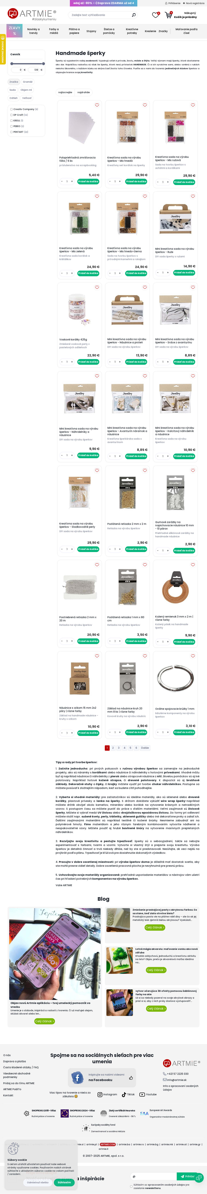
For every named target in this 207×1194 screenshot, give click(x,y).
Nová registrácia (195, 3)
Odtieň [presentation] (13, 98)
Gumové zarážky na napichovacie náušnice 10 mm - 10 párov (174, 525)
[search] (134, 16)
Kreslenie (150, 31)
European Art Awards (161, 1110)
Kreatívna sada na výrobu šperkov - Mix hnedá (124, 159)
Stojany (91, 31)
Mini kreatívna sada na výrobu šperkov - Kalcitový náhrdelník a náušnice (174, 431)
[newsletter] (188, 1176)
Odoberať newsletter (78, 1176)
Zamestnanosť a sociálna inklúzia (108, 1131)
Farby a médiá (54, 31)
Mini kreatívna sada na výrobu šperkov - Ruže (174, 250)
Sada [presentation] (13, 90)
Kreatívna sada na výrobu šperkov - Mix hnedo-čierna (124, 250)
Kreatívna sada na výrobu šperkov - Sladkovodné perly (77, 525)
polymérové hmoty (69, 824)
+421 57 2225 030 (178, 1074)
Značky (163, 31)
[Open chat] (199, 1178)
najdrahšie (83, 92)
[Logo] (32, 14)
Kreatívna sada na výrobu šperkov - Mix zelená (76, 250)
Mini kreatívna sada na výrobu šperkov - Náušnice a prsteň (126, 341)
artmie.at (181, 1144)
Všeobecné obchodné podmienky (16, 1075)
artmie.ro (138, 1144)
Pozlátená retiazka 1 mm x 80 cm (125, 619)
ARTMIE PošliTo (12, 1089)
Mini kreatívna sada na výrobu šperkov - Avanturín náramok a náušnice (127, 431)
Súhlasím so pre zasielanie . (161, 1186)
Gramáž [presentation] (28, 81)
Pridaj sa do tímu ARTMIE (18, 1083)
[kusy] (67, 181)
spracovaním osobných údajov (166, 1184)
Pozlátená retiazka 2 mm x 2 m (126, 524)
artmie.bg (152, 1144)
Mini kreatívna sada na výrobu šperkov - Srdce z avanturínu (174, 341)
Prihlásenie (174, 3)
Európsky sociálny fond (103, 1124)
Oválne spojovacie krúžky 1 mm (174, 709)
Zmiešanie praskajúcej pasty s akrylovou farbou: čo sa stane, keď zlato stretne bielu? (165, 911)
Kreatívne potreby (132, 31)
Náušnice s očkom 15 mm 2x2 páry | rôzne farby (77, 709)
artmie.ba (124, 1144)
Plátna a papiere (74, 31)
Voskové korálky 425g (73, 339)
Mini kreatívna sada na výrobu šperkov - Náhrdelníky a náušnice (78, 432)
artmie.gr (195, 1144)
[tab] (14, 82)
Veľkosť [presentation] (26, 98)
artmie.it (103, 1149)
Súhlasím (64, 1182)
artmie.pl (91, 1144)
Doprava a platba (14, 1061)
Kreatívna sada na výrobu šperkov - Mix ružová (172, 158)
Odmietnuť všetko (38, 1182)
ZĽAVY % (14, 30)
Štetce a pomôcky (109, 31)
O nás (7, 1055)
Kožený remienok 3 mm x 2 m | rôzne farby (174, 618)
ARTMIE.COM (108, 1144)
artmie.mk (167, 1144)
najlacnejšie (65, 92)
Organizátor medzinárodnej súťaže (167, 1116)
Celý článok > (44, 1021)
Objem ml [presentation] (26, 90)
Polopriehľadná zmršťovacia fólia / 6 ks (77, 159)
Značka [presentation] (14, 81)
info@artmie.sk (176, 1080)
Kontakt (8, 1095)
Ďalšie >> (145, 748)
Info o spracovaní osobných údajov (180, 1087)
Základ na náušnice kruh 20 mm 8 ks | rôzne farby (124, 710)
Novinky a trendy (33, 31)
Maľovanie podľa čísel (186, 31)
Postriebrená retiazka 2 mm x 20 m (77, 619)
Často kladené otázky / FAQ (20, 1067)
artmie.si (78, 1144)
